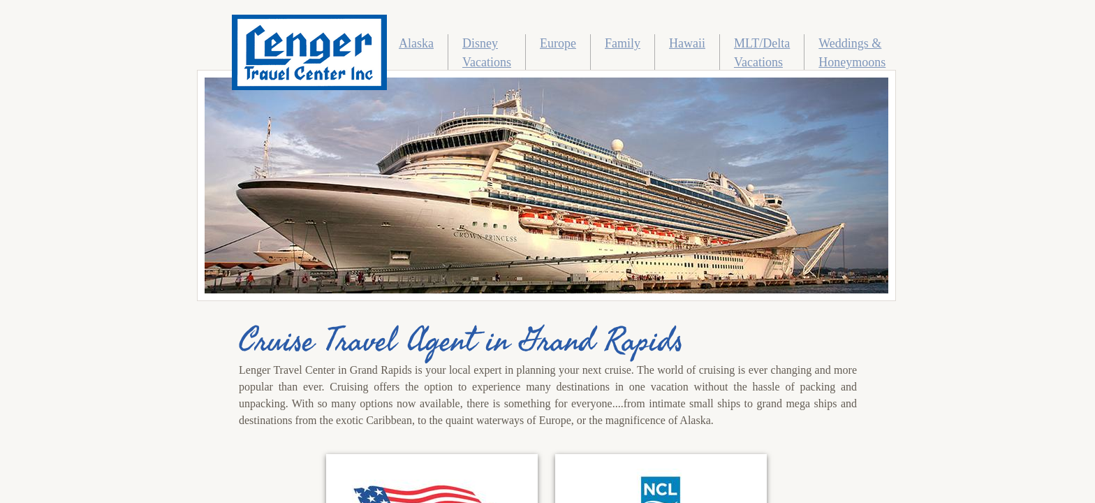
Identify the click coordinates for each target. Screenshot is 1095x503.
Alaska (416, 43)
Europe (558, 43)
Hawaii (687, 43)
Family (622, 43)
